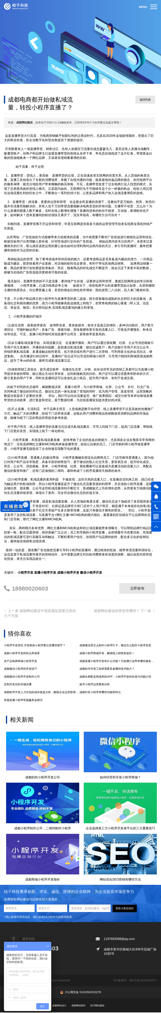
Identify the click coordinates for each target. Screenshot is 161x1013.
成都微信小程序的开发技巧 (20, 669)
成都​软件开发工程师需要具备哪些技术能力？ (107, 669)
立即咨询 (137, 588)
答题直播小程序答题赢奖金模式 (23, 700)
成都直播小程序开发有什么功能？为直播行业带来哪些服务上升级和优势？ (117, 661)
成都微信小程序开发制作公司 (22, 677)
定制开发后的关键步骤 (18, 684)
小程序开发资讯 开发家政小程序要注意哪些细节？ (34, 645)
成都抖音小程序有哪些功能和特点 (100, 692)
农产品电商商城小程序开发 (20, 661)
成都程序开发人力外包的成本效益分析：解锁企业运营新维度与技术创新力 (41, 692)
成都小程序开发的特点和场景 (22, 653)
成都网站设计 (59, 1006)
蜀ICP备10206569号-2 (143, 980)
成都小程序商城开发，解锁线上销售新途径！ (107, 653)
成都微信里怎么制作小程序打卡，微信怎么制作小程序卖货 (115, 645)
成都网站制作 (78, 1006)
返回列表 (145, 99)
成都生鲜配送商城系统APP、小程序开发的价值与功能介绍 (115, 677)
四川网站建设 (97, 1006)
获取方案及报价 (125, 908)
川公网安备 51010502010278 (83, 992)
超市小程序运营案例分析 (94, 684)
